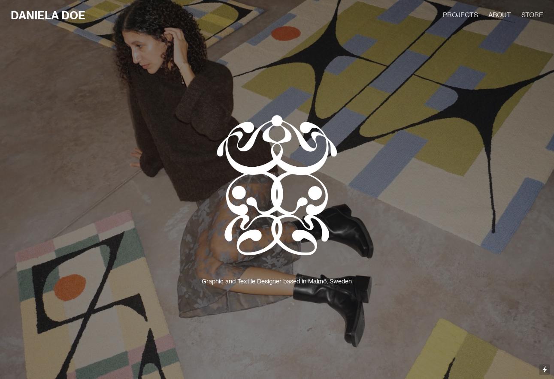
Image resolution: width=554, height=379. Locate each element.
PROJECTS (460, 15)
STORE (532, 15)
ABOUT (499, 15)
